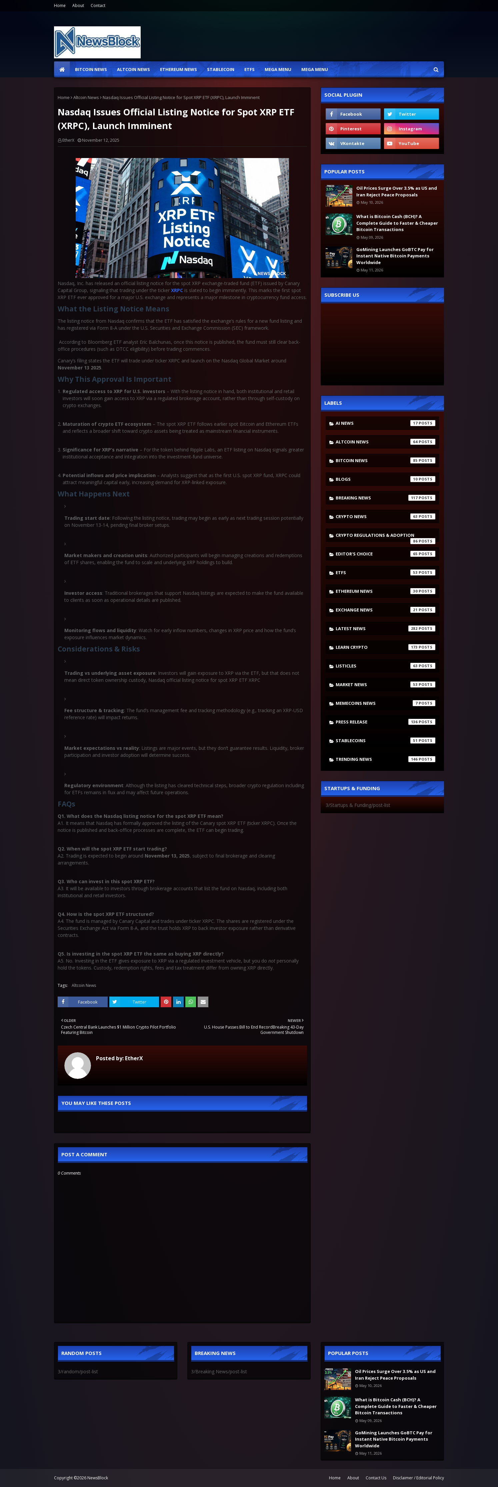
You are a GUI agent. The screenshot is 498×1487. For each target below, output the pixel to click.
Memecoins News (385, 703)
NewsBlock (97, 1478)
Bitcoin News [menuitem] (91, 69)
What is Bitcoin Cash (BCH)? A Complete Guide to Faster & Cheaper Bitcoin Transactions (397, 222)
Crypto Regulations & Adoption (385, 537)
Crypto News (385, 516)
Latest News (385, 628)
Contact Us (376, 1478)
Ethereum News (385, 591)
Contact (98, 5)
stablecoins (385, 740)
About (78, 5)
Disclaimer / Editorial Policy (418, 1478)
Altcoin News (86, 97)
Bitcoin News (385, 460)
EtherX (68, 140)
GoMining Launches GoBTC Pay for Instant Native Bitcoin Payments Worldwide (395, 255)
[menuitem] (62, 69)
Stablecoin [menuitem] (220, 69)
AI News (385, 423)
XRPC (177, 290)
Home (60, 5)
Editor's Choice (385, 554)
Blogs (385, 479)
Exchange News (385, 610)
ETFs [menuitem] (249, 69)
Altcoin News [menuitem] (133, 69)
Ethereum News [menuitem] (178, 69)
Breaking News (385, 498)
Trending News (385, 759)
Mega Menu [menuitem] (278, 69)
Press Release (385, 722)
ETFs (385, 572)
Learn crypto (385, 647)
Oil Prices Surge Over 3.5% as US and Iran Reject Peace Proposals (396, 191)
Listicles (385, 666)
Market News (385, 684)
